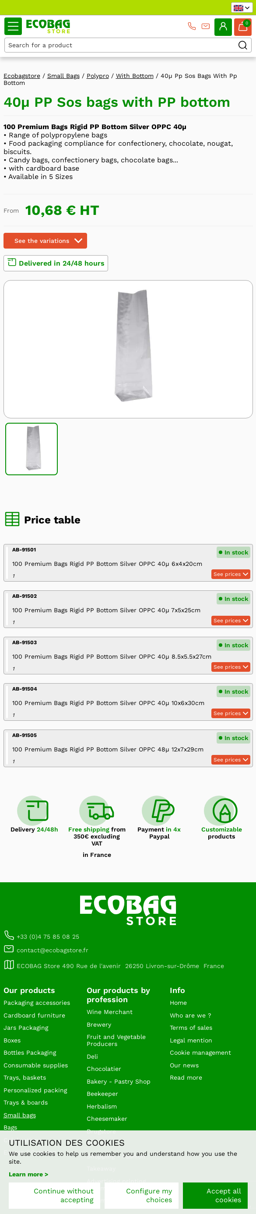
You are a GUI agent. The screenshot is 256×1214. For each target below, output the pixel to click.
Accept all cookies (224, 1195)
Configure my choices (149, 1195)
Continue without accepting (64, 1195)
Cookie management (200, 1052)
